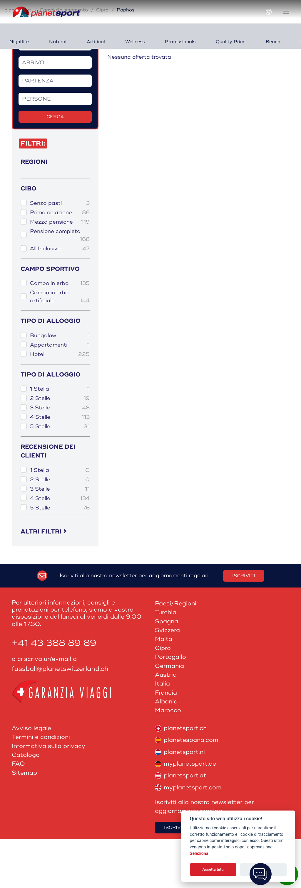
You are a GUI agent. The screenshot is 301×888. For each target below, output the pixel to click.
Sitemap (24, 821)
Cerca (55, 165)
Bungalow (60, 384)
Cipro (102, 59)
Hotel (60, 403)
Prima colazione (60, 261)
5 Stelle (60, 475)
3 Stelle (60, 456)
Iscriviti (243, 624)
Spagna (166, 670)
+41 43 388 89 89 (54, 691)
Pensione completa (60, 284)
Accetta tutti (213, 869)
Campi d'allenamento (64, 59)
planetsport (17, 59)
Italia (162, 732)
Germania (169, 714)
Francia (166, 741)
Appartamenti (60, 393)
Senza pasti (60, 252)
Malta (163, 687)
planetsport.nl (180, 800)
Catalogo (26, 803)
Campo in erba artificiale (60, 345)
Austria (166, 723)
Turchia (165, 661)
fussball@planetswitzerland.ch (60, 718)
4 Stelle (60, 466)
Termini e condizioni (41, 785)
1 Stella (60, 438)
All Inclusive (60, 297)
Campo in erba (60, 332)
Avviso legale (31, 777)
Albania (166, 750)
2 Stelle (60, 447)
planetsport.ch (181, 777)
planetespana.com (186, 788)
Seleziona (199, 853)
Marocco (168, 759)
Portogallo (170, 705)
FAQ (18, 812)
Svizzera (167, 679)
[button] (286, 11)
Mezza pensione (60, 271)
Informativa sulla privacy (48, 794)
